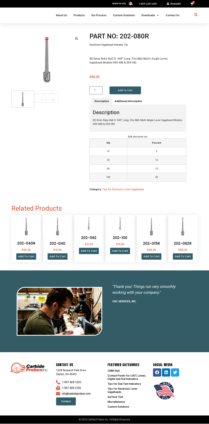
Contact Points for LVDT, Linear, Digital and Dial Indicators (127, 377)
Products (79, 15)
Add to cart (126, 90)
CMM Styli (114, 371)
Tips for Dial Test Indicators (124, 384)
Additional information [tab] (128, 101)
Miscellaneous (116, 402)
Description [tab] (102, 101)
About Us (61, 15)
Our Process (98, 15)
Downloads (150, 15)
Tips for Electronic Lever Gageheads (123, 189)
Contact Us (172, 15)
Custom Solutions (124, 15)
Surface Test (115, 397)
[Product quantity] (96, 90)
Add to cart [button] (26, 257)
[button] (77, 39)
